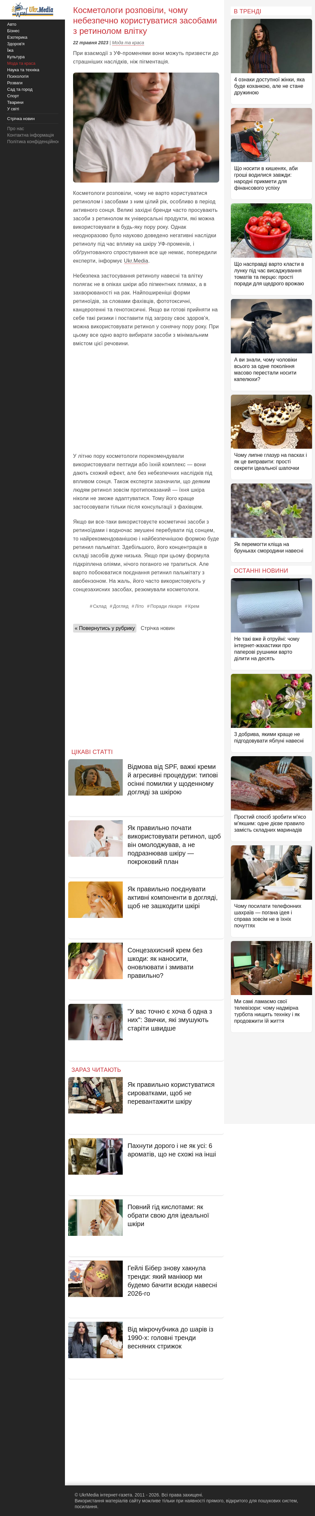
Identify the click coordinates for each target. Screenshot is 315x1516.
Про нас (15, 128)
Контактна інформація (30, 135)
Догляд (120, 606)
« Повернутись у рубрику (105, 628)
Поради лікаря (166, 606)
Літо (139, 606)
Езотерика (17, 37)
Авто (11, 24)
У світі (13, 108)
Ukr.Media (136, 261)
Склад (100, 606)
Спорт (13, 95)
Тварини (15, 102)
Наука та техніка (23, 69)
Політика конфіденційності (35, 141)
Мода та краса (128, 42)
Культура (16, 56)
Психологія (18, 76)
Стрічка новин (157, 628)
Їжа (10, 50)
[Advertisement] (146, 399)
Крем (193, 606)
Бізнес (13, 30)
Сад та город (19, 89)
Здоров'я (16, 43)
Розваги (14, 82)
